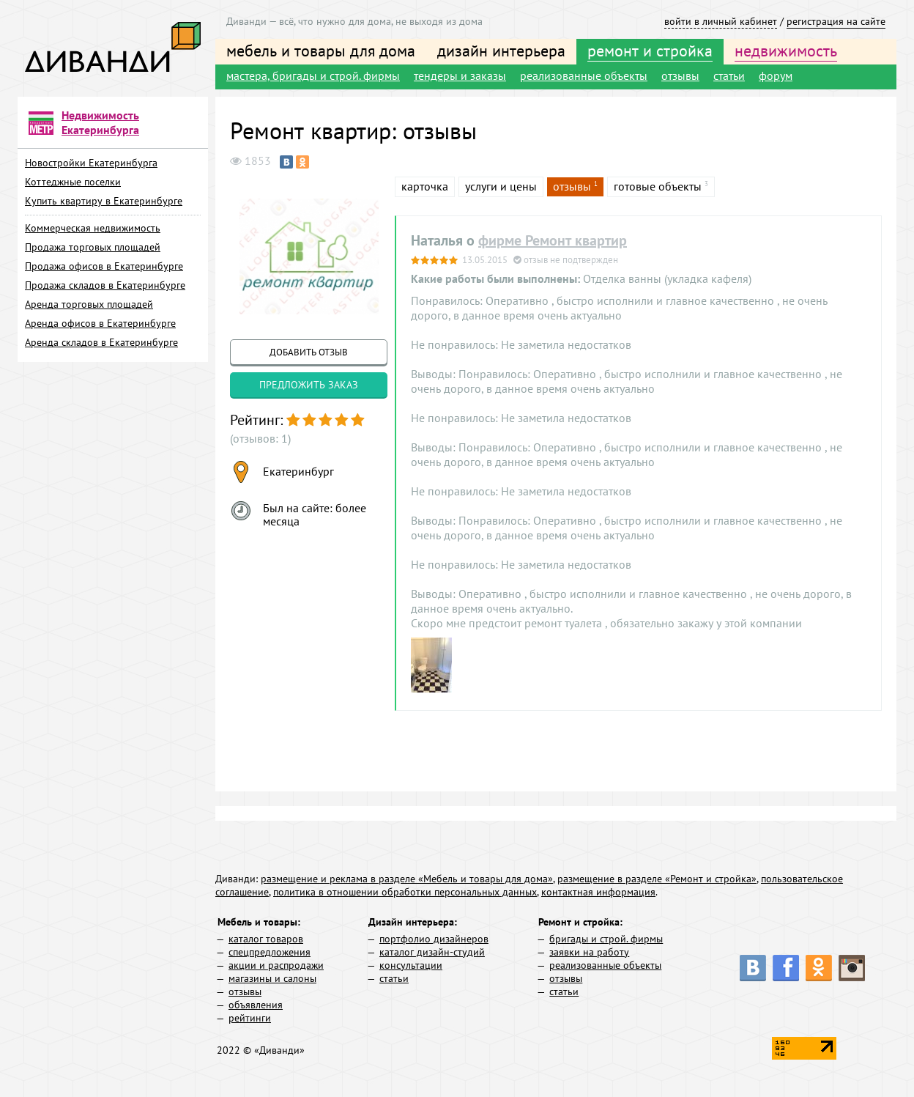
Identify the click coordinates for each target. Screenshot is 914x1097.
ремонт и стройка (650, 50)
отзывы (680, 75)
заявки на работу (589, 952)
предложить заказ (308, 384)
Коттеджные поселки (73, 181)
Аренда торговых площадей (89, 304)
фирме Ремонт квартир (552, 240)
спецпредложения (269, 952)
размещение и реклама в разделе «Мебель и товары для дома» (407, 878)
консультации (410, 965)
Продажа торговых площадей (92, 247)
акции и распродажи (276, 965)
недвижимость (786, 50)
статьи (729, 75)
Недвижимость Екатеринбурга (100, 122)
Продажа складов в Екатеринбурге (105, 285)
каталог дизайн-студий (432, 952)
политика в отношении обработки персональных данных (405, 891)
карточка (424, 186)
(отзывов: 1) (260, 438)
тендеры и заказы (460, 75)
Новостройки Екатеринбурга (91, 162)
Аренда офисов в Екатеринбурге (100, 323)
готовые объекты (658, 186)
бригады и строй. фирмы (606, 938)
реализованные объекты (583, 75)
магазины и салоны (272, 978)
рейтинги (249, 1017)
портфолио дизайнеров (433, 938)
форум (775, 75)
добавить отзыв (309, 352)
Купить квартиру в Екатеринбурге (103, 200)
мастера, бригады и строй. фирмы (313, 75)
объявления (255, 1004)
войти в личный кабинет (720, 21)
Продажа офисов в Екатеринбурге (104, 266)
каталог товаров (265, 938)
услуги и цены (501, 186)
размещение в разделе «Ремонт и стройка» (657, 878)
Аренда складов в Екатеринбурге (101, 342)
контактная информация (598, 891)
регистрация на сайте (836, 21)
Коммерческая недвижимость (92, 227)
